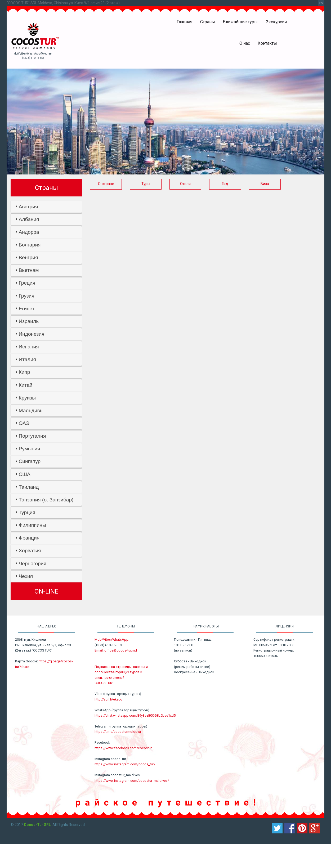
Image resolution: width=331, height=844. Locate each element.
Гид (225, 184)
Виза (265, 184)
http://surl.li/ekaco (108, 699)
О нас (244, 43)
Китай (25, 385)
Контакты (267, 43)
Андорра (29, 232)
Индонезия (31, 334)
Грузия (26, 296)
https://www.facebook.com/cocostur (123, 748)
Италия (27, 359)
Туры (145, 184)
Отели (185, 184)
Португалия (32, 436)
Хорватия (30, 550)
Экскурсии (276, 21)
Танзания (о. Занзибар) (46, 499)
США (24, 474)
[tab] (46, 207)
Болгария (30, 245)
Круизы (27, 398)
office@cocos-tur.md (120, 650)
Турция (27, 512)
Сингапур (30, 461)
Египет (26, 308)
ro (321, 3)
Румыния (29, 448)
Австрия (28, 206)
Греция (27, 283)
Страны (207, 21)
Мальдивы (31, 410)
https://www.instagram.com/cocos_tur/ (125, 764)
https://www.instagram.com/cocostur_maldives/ (132, 781)
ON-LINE (46, 591)
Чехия (26, 576)
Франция (29, 538)
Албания (29, 219)
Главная (184, 21)
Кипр (24, 372)
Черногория (32, 563)
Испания (29, 346)
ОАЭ (24, 423)
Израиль (29, 321)
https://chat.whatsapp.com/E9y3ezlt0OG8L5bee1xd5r (136, 715)
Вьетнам (29, 270)
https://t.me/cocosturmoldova (118, 732)
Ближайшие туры (240, 21)
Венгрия (28, 257)
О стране (106, 184)
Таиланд (29, 487)
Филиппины (32, 525)
